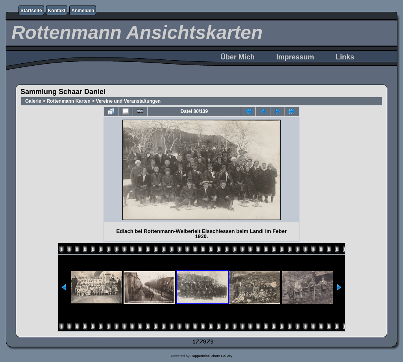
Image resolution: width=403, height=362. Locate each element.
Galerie (33, 101)
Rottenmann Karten (68, 101)
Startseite (31, 10)
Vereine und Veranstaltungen (128, 101)
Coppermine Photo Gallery (211, 356)
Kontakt (57, 10)
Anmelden (82, 10)
